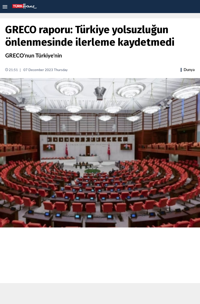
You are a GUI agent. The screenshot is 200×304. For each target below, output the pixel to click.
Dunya (189, 70)
